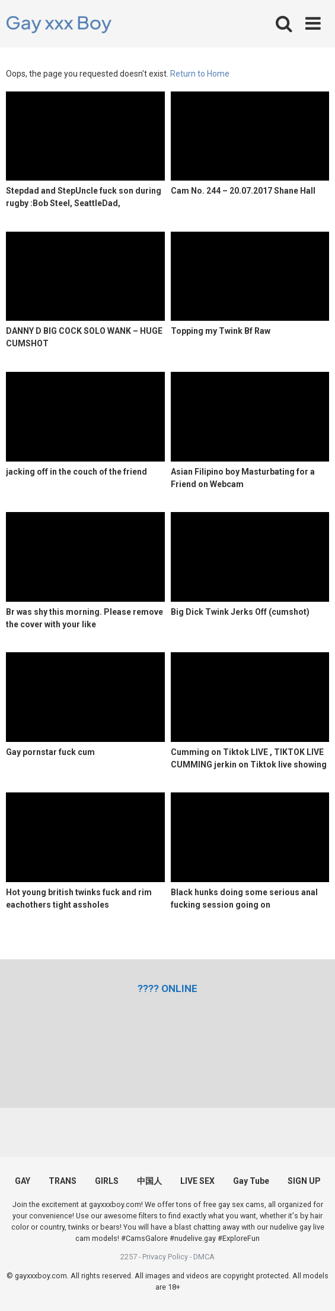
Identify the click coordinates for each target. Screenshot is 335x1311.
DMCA (204, 1256)
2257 (128, 1256)
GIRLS (107, 1181)
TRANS (62, 1181)
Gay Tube (251, 1181)
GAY (22, 1181)
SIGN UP (304, 1181)
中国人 (149, 1181)
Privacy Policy (165, 1256)
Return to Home (199, 73)
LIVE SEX (197, 1181)
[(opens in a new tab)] (167, 988)
